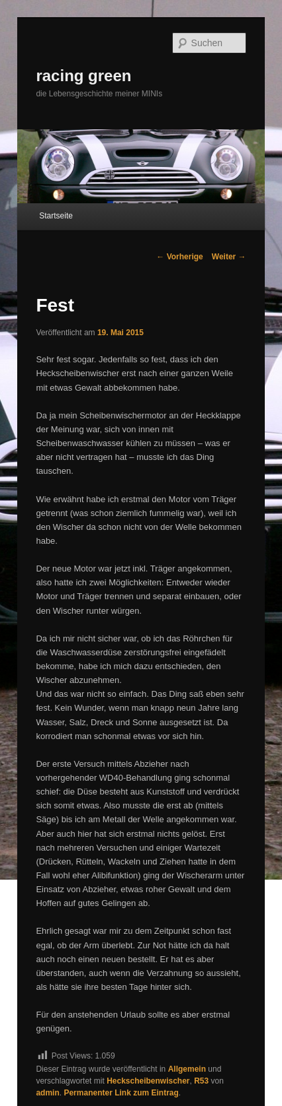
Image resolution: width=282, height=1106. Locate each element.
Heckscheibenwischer (148, 1081)
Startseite (56, 215)
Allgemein (187, 1069)
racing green (83, 75)
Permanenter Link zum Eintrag (121, 1092)
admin (47, 1092)
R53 (201, 1081)
